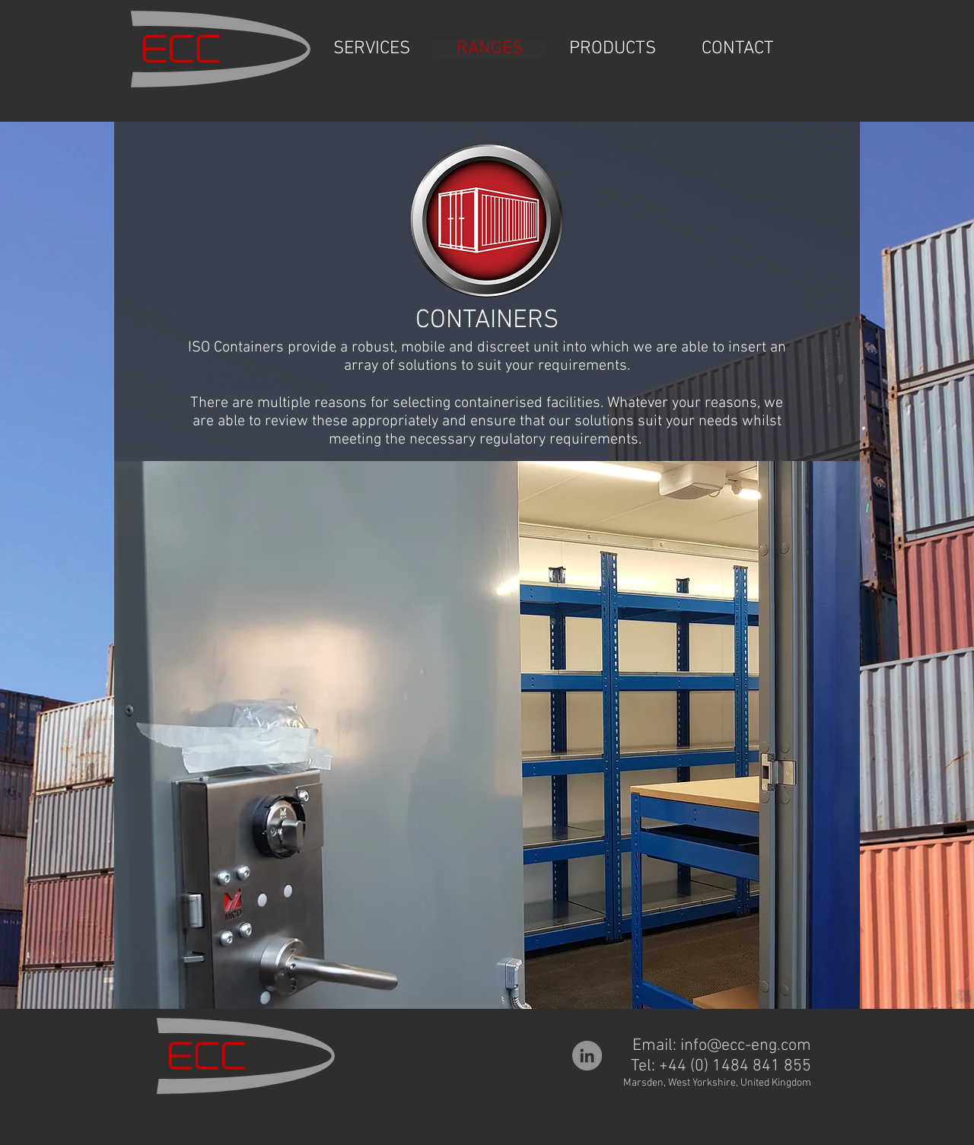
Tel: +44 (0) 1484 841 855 (721, 1066)
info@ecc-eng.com (745, 1045)
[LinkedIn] (587, 1055)
